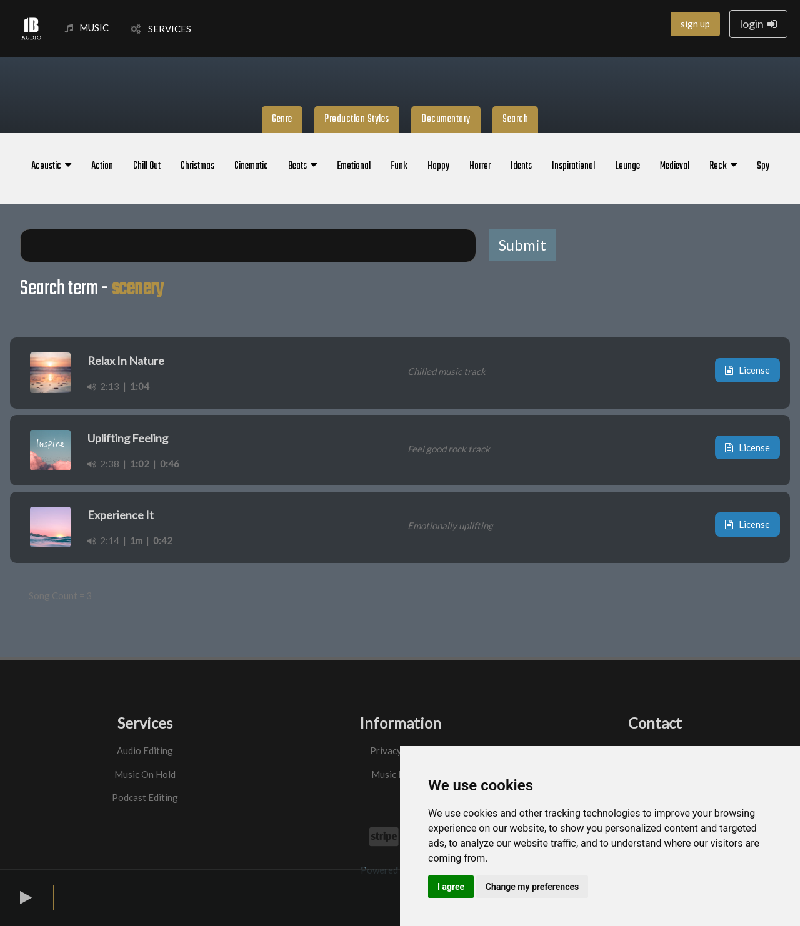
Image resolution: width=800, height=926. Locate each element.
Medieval (674, 166)
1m (136, 540)
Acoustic (51, 166)
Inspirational (573, 166)
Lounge (627, 166)
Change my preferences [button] (532, 887)
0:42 (162, 540)
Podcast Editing (145, 797)
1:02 (139, 463)
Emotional (354, 166)
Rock (723, 166)
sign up (695, 23)
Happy (438, 166)
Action (102, 166)
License (747, 370)
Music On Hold (145, 774)
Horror (480, 166)
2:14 (103, 540)
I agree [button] (451, 887)
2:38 (103, 463)
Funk (399, 166)
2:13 (103, 386)
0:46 (169, 463)
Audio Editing (145, 750)
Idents (521, 166)
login (758, 24)
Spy (763, 166)
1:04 (139, 386)
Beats (302, 166)
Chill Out (147, 166)
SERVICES (161, 28)
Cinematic (251, 166)
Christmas (197, 166)
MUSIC (87, 27)
